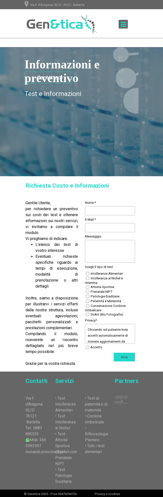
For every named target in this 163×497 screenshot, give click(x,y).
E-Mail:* (90, 219)
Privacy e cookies (107, 494)
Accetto (96, 347)
